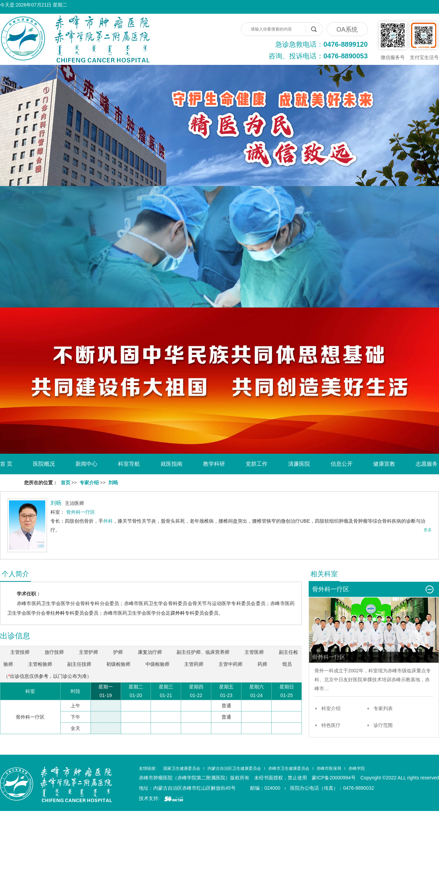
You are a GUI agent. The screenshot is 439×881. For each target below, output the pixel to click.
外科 (108, 521)
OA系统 (347, 29)
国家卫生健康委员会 (181, 768)
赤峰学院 (356, 768)
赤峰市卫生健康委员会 (288, 768)
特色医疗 (331, 725)
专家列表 (383, 708)
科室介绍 (331, 708)
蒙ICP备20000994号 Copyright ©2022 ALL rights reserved (375, 777)
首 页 (6, 464)
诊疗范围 (383, 725)
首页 (65, 482)
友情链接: (147, 768)
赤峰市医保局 (329, 768)
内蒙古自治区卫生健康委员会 (234, 768)
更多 (428, 530)
